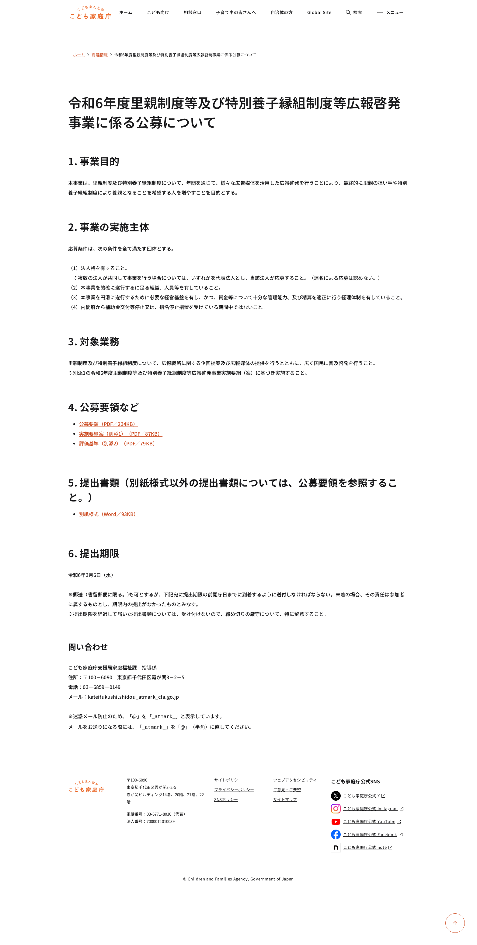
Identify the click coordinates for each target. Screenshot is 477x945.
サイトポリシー (228, 779)
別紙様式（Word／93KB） (108, 514)
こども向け (158, 12)
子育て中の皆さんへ (236, 12)
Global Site (319, 12)
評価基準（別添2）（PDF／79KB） (118, 443)
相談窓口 (192, 12)
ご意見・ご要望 (287, 788)
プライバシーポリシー (234, 788)
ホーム (126, 12)
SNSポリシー (226, 798)
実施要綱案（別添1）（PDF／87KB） (120, 433)
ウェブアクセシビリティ (295, 779)
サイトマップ (285, 798)
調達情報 (100, 55)
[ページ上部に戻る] (455, 923)
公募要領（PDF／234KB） (108, 423)
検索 (354, 12)
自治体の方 (282, 12)
